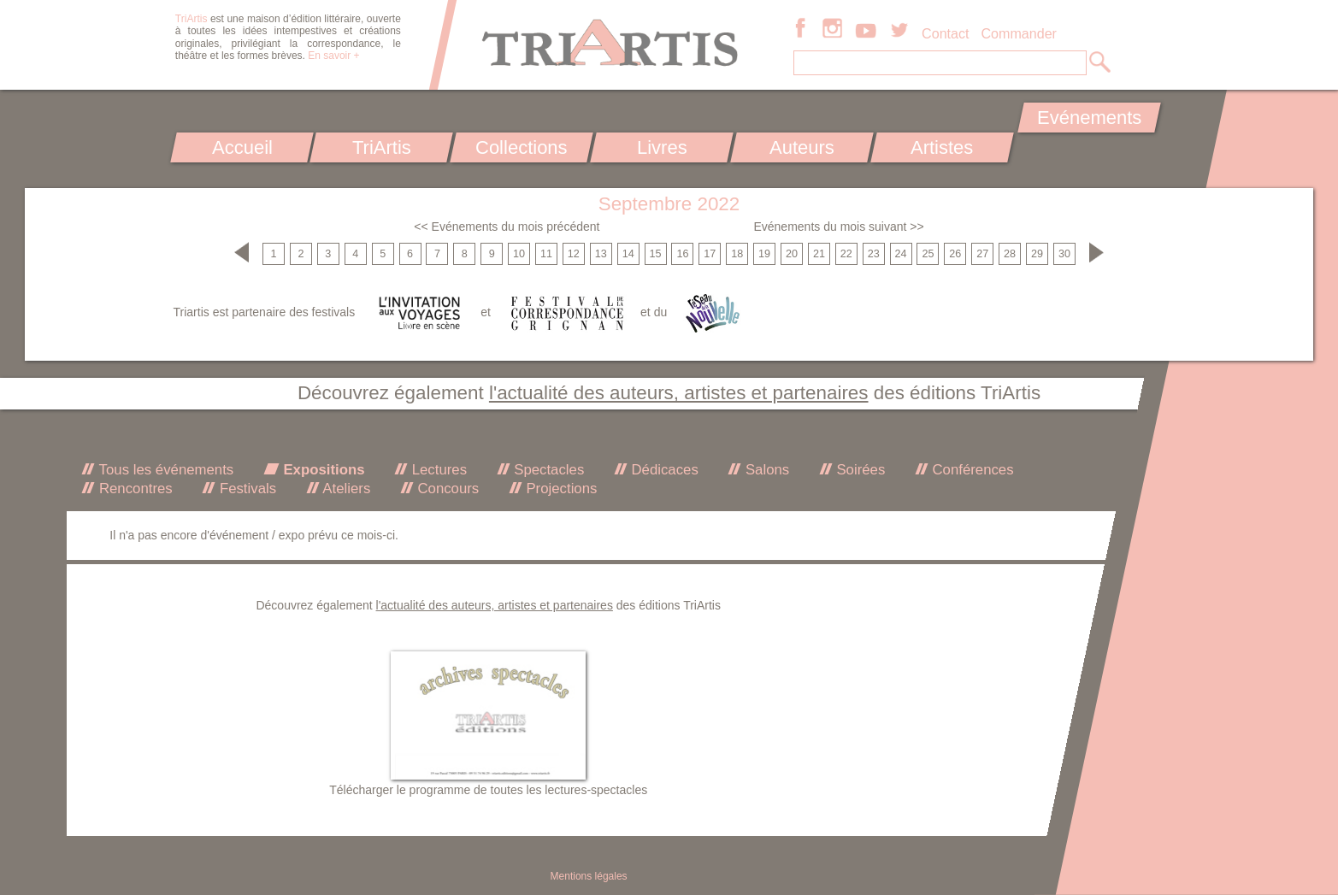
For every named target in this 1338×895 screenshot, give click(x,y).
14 (628, 254)
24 (901, 254)
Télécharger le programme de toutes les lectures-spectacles (488, 790)
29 (1037, 254)
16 (682, 254)
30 (1064, 254)
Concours (446, 488)
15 (656, 254)
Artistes (942, 147)
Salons (765, 470)
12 (574, 254)
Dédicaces (663, 470)
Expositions (322, 470)
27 (982, 254)
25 (928, 254)
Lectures (437, 470)
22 (846, 254)
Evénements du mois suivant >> (838, 226)
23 (874, 254)
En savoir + (333, 56)
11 (546, 254)
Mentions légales (589, 876)
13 (601, 254)
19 (764, 254)
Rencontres (133, 488)
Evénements (1089, 117)
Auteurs (801, 147)
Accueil (241, 147)
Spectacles (547, 470)
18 (737, 254)
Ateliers (345, 488)
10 (519, 254)
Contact (945, 33)
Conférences (971, 470)
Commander (1019, 33)
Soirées (859, 470)
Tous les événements (164, 470)
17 (710, 254)
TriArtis (381, 147)
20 (792, 254)
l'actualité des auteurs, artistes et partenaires (679, 392)
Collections (521, 147)
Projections (560, 488)
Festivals (245, 488)
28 (1010, 254)
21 (819, 254)
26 (955, 254)
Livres (662, 147)
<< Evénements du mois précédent (506, 226)
